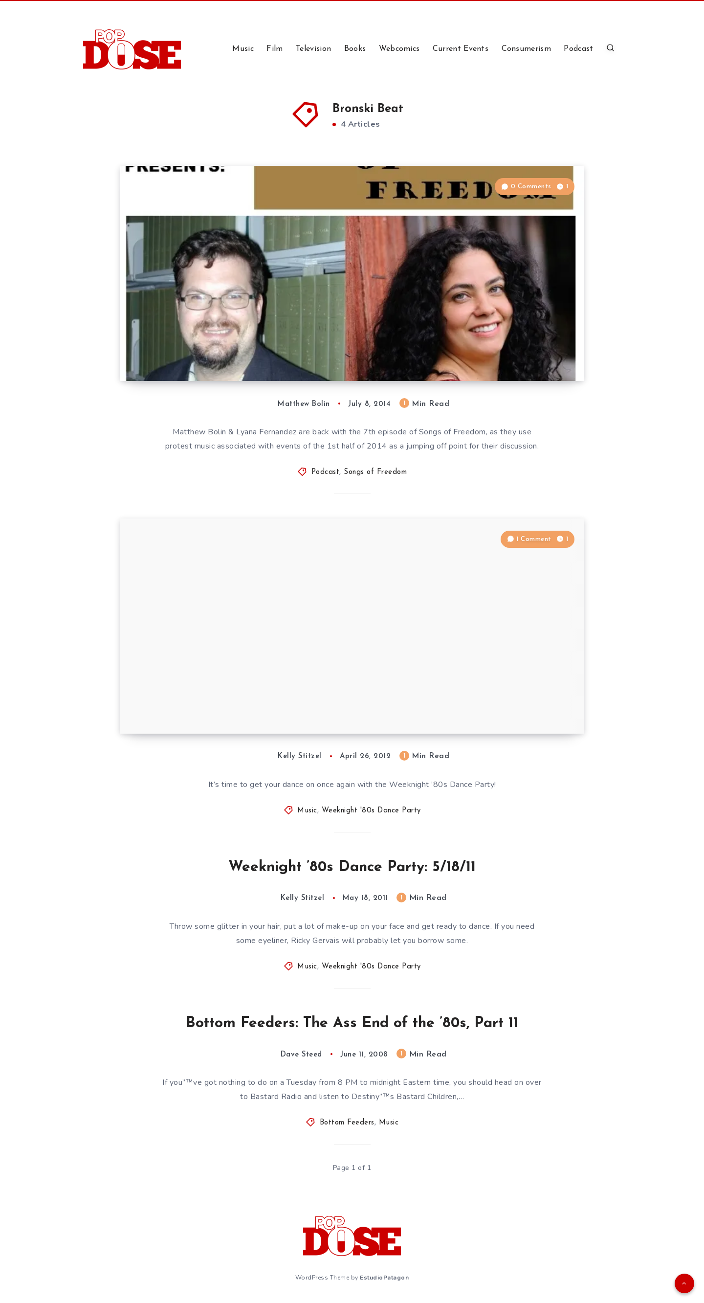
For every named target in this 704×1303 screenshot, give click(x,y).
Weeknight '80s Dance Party (371, 810)
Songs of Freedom (375, 472)
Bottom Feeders (347, 1122)
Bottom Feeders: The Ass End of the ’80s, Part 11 (352, 1023)
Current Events (460, 49)
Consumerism (526, 49)
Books (355, 49)
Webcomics (399, 49)
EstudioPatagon (384, 1277)
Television (313, 49)
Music (243, 49)
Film (274, 49)
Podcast (578, 49)
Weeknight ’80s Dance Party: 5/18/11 (352, 867)
